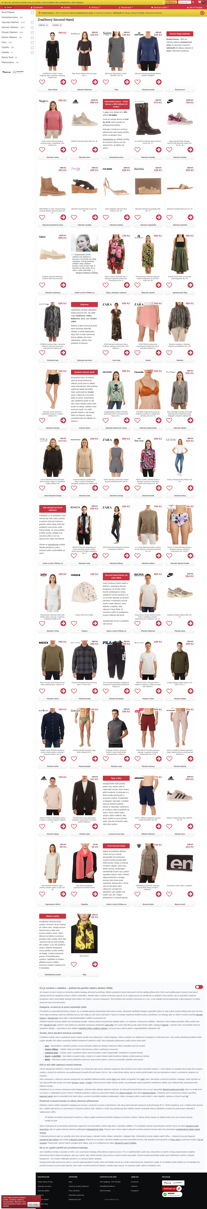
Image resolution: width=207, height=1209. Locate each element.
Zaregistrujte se (109, 139)
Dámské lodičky (116, 225)
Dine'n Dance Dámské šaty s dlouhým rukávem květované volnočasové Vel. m (116, 278)
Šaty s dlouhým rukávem (116, 293)
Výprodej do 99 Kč (52, 904)
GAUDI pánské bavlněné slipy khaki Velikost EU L (84, 751)
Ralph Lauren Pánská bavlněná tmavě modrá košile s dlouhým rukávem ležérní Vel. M (52, 752)
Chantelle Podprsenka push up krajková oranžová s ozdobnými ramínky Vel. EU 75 (148, 414)
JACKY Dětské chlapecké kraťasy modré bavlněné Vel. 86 (148, 819)
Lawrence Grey (51, 1053)
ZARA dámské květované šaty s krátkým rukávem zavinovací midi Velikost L (115, 346)
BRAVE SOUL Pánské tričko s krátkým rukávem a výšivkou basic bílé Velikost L (148, 685)
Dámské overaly (116, 496)
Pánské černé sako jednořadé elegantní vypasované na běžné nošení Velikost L (84, 820)
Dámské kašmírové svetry (116, 428)
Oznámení (37, 7)
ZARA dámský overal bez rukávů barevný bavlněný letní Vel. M (116, 481)
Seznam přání (160, 7)
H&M (142, 1079)
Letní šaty (116, 360)
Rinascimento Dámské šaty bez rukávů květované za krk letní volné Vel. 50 (148, 278)
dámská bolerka (149, 1093)
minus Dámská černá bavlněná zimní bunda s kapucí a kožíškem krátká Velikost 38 (52, 481)
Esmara (75, 1083)
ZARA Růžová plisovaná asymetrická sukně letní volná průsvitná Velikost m (148, 346)
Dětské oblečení (148, 834)
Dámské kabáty (180, 428)
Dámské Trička (53, 631)
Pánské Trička (148, 699)
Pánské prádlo (85, 766)
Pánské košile (52, 766)
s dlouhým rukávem (77, 1140)
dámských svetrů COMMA (125, 1143)
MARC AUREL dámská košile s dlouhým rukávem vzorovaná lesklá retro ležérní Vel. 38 (148, 481)
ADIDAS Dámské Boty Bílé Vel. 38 (84, 141)
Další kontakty (105, 1191)
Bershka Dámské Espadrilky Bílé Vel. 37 (147, 210)
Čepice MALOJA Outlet (84, 615)
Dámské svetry (53, 157)
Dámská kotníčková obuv (53, 225)
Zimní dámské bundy (52, 496)
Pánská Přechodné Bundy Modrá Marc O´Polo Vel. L (84, 684)
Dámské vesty (84, 563)
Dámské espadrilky (148, 225)
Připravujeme (8, 62)
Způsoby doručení (84, 360)
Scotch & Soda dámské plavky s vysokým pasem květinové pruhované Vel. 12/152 (179, 549)
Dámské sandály (84, 225)
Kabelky (5, 52)
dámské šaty (53, 1018)
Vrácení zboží (84, 428)
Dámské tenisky (179, 157)
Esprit (47, 1056)
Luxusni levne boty (116, 834)
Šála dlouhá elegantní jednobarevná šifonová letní (84, 887)
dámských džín (50, 1025)
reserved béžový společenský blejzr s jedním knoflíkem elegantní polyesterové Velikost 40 (84, 481)
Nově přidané (8, 12)
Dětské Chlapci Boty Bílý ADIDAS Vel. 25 (179, 819)
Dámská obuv (84, 157)
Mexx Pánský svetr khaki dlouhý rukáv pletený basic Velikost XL (52, 684)
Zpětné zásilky (43, 1199)
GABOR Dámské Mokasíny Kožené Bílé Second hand (52, 278)
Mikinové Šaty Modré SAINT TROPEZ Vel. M (116, 74)
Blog (70, 1182)
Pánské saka (84, 834)
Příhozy (94, 7)
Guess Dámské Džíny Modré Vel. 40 (179, 481)
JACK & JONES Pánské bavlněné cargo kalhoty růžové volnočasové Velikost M (180, 752)
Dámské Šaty (43, 1204)
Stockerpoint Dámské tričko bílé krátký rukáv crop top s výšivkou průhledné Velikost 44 (52, 617)
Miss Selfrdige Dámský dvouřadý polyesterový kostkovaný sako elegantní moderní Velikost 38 (179, 414)
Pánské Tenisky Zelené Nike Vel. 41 (179, 616)
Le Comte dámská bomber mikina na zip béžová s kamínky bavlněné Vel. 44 (148, 549)
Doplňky (5, 47)
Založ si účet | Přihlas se (84, 293)
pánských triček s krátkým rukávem (93, 1028)
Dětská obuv (180, 834)
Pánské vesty (116, 766)
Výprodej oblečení (10, 22)
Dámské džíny (180, 496)
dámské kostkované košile (173, 1089)
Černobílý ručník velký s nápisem (179, 886)
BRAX (47, 1060)
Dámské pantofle (180, 225)
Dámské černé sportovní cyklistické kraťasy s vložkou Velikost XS (52, 414)
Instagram (135, 1191)
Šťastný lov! (180, 90)
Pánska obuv (180, 631)
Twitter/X (134, 1186)
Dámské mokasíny (52, 293)
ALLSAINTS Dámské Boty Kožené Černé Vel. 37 (148, 142)
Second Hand (148, 904)
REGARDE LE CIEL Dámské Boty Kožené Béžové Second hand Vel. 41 (52, 211)
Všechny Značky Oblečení (79, 1186)
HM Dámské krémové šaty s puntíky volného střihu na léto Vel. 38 (52, 888)
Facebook (134, 1182)
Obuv (4, 42)
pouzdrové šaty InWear (49, 1140)
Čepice (85, 631)
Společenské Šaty (180, 293)
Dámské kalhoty (116, 563)
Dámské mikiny (148, 563)
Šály (84, 975)
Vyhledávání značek (53, 975)
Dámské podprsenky (148, 428)
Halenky (180, 360)
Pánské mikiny (53, 834)
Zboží (8, 7)
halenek (165, 1025)
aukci (107, 112)
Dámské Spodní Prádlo (180, 563)
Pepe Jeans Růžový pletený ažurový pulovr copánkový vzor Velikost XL (52, 143)
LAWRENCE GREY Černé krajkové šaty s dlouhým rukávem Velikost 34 (52, 75)
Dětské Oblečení (9, 37)
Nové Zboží (52, 90)
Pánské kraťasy (148, 766)
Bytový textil (7, 57)
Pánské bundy (84, 699)
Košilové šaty (52, 360)
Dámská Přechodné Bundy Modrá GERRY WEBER (148, 74)
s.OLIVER (56, 1056)
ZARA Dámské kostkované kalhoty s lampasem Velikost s (116, 548)
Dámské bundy (148, 90)
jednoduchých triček (95, 1129)
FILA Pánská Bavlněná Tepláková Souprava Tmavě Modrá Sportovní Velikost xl (116, 685)
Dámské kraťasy (53, 428)
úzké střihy (109, 1025)
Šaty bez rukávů (148, 293)
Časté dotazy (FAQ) (45, 1182)
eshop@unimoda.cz (107, 1186)
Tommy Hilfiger (51, 1049)
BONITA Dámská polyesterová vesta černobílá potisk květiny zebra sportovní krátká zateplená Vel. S (84, 550)
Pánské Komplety (116, 699)
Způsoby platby (43, 1191)
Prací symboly (74, 1191)
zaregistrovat (53, 544)
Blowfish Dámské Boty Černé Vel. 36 (84, 210)
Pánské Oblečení (10, 32)
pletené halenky (125, 1093)
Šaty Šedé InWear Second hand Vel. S (84, 74)
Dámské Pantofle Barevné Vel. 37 (179, 209)
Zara (47, 1046)
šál (187, 1096)
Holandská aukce (10, 17)
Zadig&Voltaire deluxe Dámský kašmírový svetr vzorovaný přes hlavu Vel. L (116, 414)
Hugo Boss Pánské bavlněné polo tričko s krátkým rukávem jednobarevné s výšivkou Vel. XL (148, 617)
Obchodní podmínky (76, 1195)
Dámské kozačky (148, 157)
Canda (89, 1083)
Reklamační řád (75, 1199)
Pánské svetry (52, 699)
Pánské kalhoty (180, 766)
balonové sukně (46, 1096)
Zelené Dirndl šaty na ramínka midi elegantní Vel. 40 (179, 278)
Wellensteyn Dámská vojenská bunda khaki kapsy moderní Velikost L (147, 888)
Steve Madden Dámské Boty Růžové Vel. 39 (116, 210)
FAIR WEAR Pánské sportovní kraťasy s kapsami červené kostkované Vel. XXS (147, 752)
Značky (65, 7)
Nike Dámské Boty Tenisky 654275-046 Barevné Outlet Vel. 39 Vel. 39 (179, 143)
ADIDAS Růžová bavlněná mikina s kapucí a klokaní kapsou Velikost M (52, 820)
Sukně (148, 360)
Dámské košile (148, 496)
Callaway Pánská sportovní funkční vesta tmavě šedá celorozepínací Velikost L (116, 752)
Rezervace (126, 7)
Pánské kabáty (180, 699)
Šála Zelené (84, 956)
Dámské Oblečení (10, 27)
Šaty (116, 90)
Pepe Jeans (175, 1140)
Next (114, 1079)
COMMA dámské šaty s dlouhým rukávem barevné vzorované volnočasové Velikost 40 (52, 346)
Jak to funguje (194, 7)
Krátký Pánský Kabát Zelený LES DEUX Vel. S (179, 684)
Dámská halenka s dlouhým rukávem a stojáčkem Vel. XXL (179, 345)
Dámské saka (84, 496)
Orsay (81, 1083)
